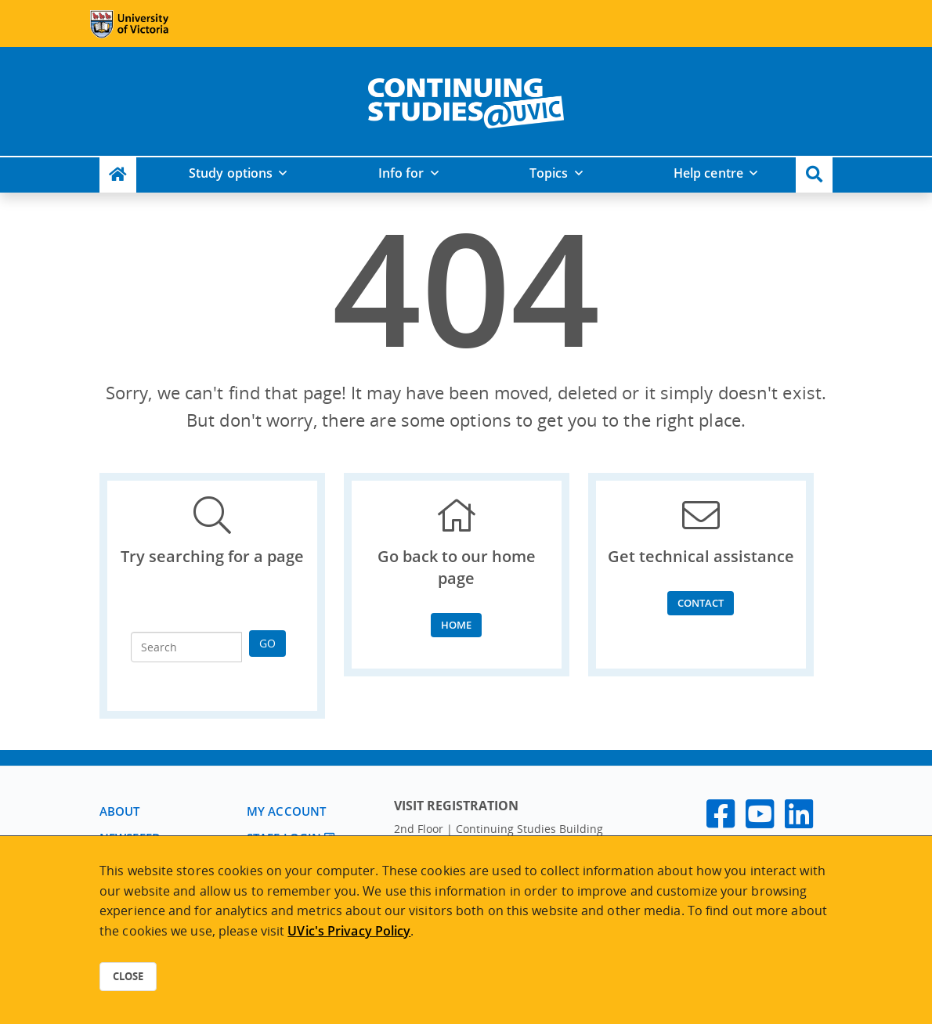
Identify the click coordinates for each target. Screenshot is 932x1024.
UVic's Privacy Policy (348, 930)
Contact (700, 603)
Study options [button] (231, 173)
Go (267, 643)
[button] (814, 175)
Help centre (708, 173)
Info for (401, 173)
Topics (549, 173)
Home (456, 625)
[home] (466, 100)
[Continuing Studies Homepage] (117, 175)
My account (286, 811)
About (119, 811)
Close (128, 976)
